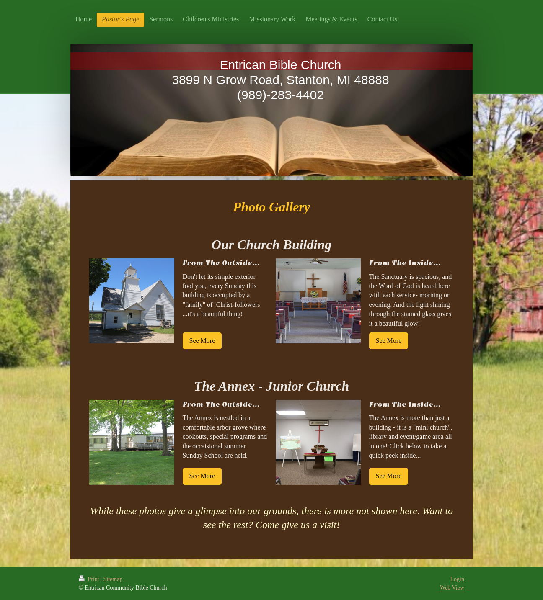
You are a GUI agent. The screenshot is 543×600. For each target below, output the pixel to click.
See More (202, 340)
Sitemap (113, 579)
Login (457, 579)
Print (90, 579)
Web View (452, 588)
